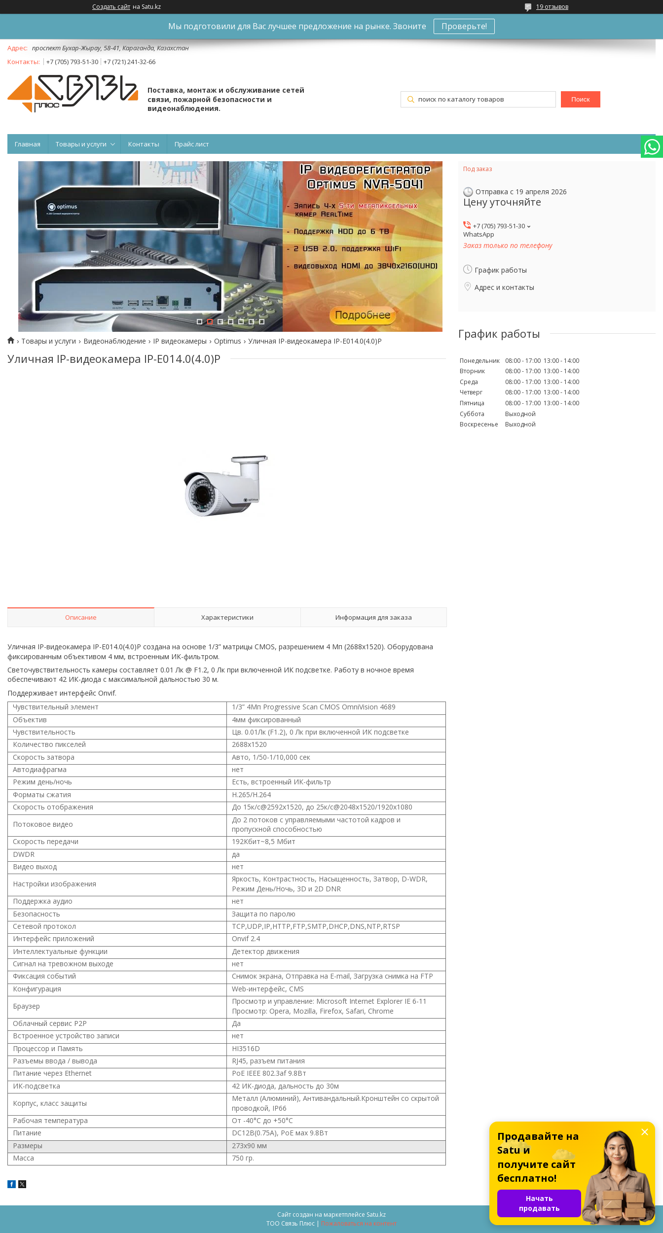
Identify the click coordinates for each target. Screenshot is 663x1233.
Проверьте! (464, 26)
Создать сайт (111, 6)
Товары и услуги (81, 144)
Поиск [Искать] (580, 99)
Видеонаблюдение (114, 341)
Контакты (143, 144)
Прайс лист (192, 144)
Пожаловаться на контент (359, 1223)
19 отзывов (552, 6)
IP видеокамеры (180, 341)
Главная (27, 144)
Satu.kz (376, 1214)
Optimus (227, 341)
